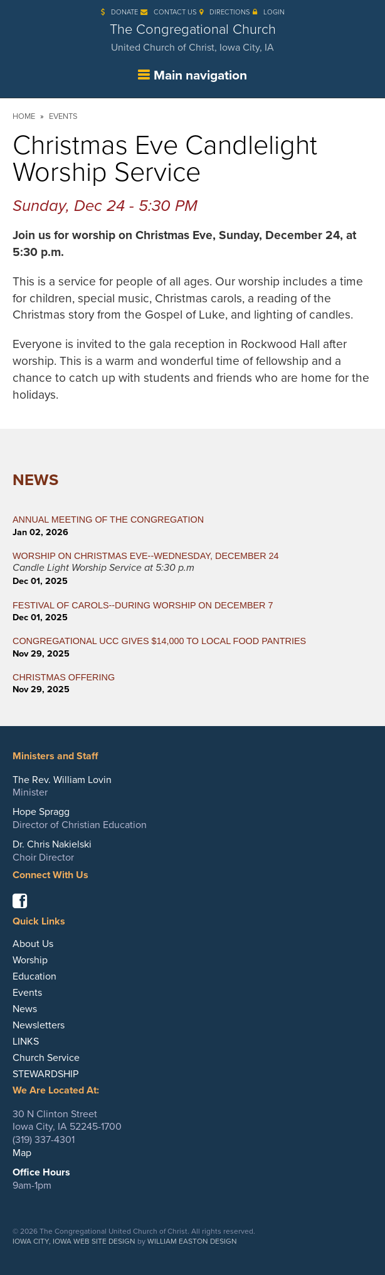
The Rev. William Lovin (62, 780)
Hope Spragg (41, 812)
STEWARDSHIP (45, 1074)
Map (22, 1153)
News (35, 480)
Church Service (46, 1058)
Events (63, 116)
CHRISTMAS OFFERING (64, 677)
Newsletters (39, 1025)
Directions (224, 12)
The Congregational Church (192, 38)
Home (24, 116)
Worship (30, 960)
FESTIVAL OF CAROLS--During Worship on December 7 (143, 605)
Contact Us (168, 12)
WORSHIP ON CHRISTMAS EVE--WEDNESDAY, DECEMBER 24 (146, 556)
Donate (119, 12)
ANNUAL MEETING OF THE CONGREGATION (108, 520)
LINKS (26, 1041)
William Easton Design (192, 1241)
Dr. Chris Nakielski (52, 844)
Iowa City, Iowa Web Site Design (74, 1241)
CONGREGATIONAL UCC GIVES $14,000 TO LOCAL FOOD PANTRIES (159, 641)
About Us (33, 944)
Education (34, 976)
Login (269, 12)
